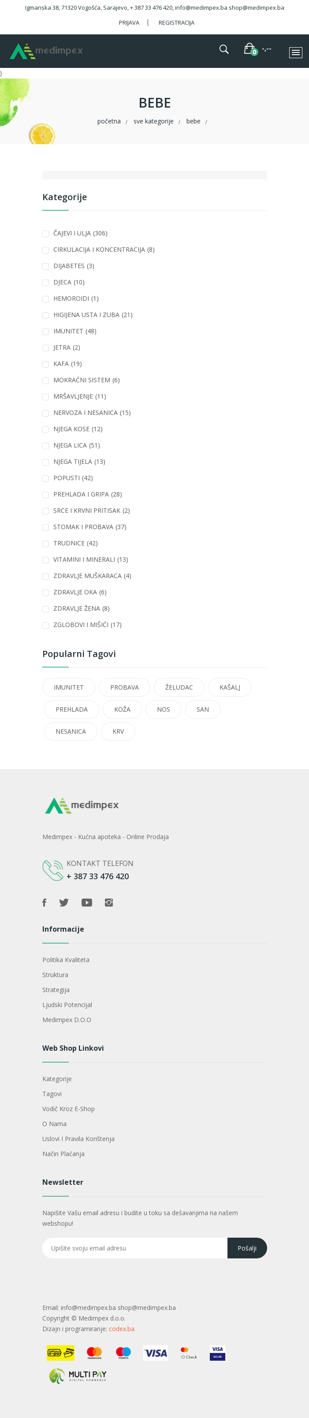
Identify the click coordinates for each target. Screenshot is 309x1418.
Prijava (129, 22)
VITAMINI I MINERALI (90, 559)
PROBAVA (124, 687)
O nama (54, 1123)
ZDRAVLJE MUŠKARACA (92, 575)
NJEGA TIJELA (79, 461)
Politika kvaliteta (65, 959)
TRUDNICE (75, 543)
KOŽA (122, 709)
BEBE (193, 121)
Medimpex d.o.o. (102, 1318)
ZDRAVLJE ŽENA (81, 608)
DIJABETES (73, 265)
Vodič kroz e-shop (68, 1109)
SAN (203, 709)
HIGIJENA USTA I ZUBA (93, 314)
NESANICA (71, 731)
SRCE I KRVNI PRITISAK (91, 510)
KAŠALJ (230, 687)
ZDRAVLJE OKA (80, 592)
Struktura (55, 974)
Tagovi (52, 1094)
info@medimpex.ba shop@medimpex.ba (118, 1307)
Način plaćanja (63, 1153)
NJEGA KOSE (78, 429)
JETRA (66, 347)
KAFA (67, 363)
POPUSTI (73, 478)
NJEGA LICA (76, 445)
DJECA (69, 282)
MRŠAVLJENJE (79, 396)
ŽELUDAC (179, 687)
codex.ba (121, 1329)
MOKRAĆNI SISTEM (86, 380)
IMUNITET (75, 331)
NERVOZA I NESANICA (92, 412)
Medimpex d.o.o (66, 1019)
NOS (163, 709)
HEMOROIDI (76, 298)
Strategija (56, 989)
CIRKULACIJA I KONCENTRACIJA (104, 249)
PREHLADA (72, 709)
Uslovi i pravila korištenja (78, 1138)
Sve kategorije (154, 121)
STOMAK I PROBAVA (90, 526)
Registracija (176, 22)
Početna (109, 121)
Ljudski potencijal (67, 1004)
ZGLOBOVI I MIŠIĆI (87, 624)
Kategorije (57, 1079)
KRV (118, 731)
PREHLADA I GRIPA (87, 494)
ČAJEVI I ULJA (80, 233)
